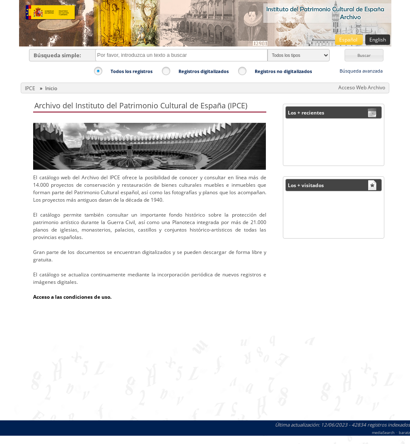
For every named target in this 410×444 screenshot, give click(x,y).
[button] (364, 55)
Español (349, 40)
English (377, 40)
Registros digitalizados (203, 71)
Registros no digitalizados (283, 71)
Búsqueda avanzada (361, 71)
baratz (404, 432)
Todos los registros (131, 71)
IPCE (30, 88)
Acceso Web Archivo (361, 87)
